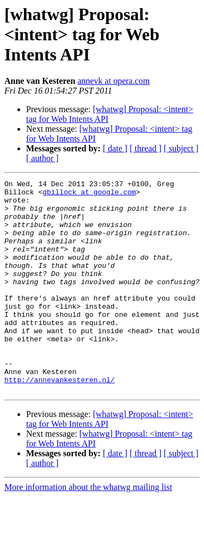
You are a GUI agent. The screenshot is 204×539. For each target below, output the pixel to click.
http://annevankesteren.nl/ (59, 420)
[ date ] (115, 148)
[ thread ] (145, 148)
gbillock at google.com (89, 195)
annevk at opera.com (113, 80)
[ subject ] (181, 148)
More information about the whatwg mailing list (88, 529)
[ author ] (42, 158)
